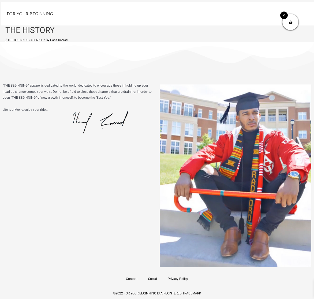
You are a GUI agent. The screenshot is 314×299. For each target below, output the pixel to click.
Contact (131, 279)
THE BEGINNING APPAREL (27, 40)
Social (152, 279)
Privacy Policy (178, 279)
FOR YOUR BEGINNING (30, 13)
